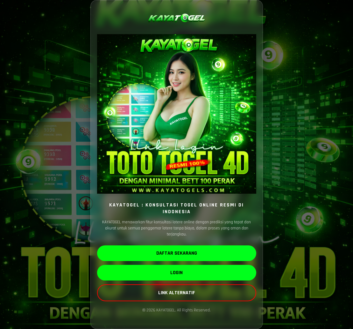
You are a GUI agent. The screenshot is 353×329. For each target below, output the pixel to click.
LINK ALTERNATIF (176, 292)
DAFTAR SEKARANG (176, 253)
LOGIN (176, 272)
